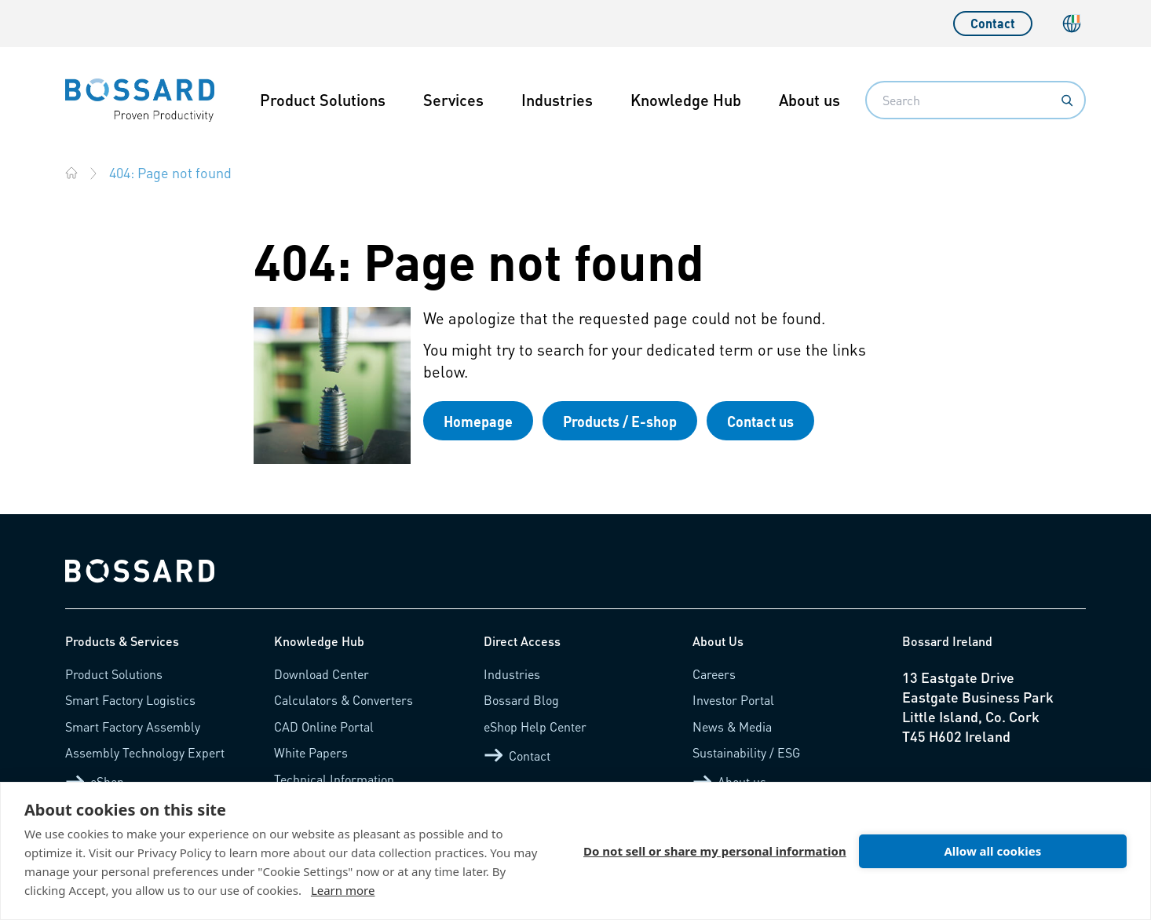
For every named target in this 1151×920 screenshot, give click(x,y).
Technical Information (334, 779)
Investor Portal (733, 700)
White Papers (311, 752)
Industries (557, 99)
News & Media (732, 726)
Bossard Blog (521, 700)
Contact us (760, 421)
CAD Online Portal (324, 726)
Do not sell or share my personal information (714, 851)
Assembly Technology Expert (145, 752)
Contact (992, 23)
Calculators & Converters (343, 700)
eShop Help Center (535, 726)
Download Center (321, 674)
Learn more (343, 890)
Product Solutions (322, 99)
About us (809, 99)
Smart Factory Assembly (132, 726)
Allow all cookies (992, 851)
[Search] (1067, 100)
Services (453, 99)
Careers (714, 674)
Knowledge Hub (685, 99)
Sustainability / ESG (746, 752)
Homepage (478, 421)
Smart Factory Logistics (130, 700)
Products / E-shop (620, 421)
